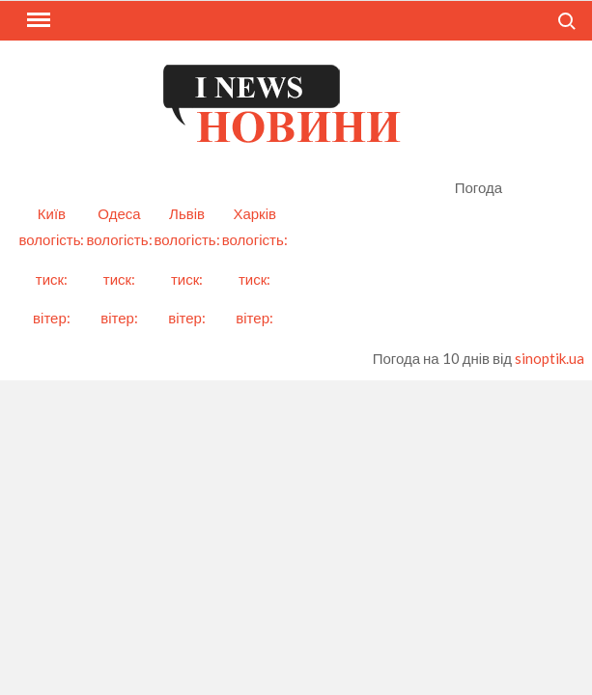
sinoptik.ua (549, 358)
